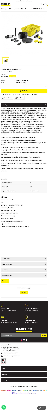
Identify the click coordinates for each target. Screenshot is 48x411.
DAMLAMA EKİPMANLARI (22, 80)
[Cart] (46, 5)
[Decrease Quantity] (2, 86)
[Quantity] (24, 86)
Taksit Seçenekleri (7, 264)
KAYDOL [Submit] (44, 335)
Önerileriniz (5, 270)
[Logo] (5, 4)
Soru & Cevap (6, 258)
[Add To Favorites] (5, 94)
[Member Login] (44, 5)
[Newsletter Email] (24, 335)
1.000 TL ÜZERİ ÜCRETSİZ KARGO (24, 1)
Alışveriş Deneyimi (7, 275)
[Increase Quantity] (46, 86)
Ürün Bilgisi (5, 105)
